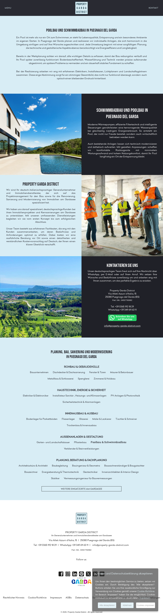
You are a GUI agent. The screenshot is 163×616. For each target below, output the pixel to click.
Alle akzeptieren (107, 605)
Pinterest (81, 574)
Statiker (55, 478)
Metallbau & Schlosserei (61, 378)
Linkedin (74, 574)
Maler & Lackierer (101, 419)
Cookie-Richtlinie (146, 591)
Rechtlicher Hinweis (13, 597)
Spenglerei (83, 378)
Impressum (56, 597)
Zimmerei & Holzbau (104, 378)
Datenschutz (82, 597)
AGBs (69, 597)
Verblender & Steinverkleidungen (81, 448)
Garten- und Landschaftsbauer (53, 442)
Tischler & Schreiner (126, 419)
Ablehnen (127, 605)
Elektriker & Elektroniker (35, 395)
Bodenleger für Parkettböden (41, 419)
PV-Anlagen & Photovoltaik (125, 395)
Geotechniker (90, 472)
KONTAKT (153, 8)
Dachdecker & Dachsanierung (69, 372)
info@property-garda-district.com (122, 325)
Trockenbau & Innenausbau (81, 425)
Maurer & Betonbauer (121, 372)
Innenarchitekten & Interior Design (120, 472)
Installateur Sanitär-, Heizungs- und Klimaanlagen (79, 395)
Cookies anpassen (145, 605)
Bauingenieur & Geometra (86, 465)
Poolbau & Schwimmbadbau (108, 442)
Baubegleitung (60, 465)
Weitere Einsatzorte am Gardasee (81, 488)
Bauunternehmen (39, 372)
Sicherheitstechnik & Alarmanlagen (81, 402)
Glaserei (83, 419)
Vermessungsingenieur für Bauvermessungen (88, 478)
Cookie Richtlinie (37, 597)
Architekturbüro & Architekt (33, 465)
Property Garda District (81, 8)
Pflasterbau (80, 442)
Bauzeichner (31, 472)
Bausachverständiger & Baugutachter (124, 465)
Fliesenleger (68, 419)
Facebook (61, 574)
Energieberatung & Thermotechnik (60, 472)
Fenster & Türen (97, 372)
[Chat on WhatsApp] (122, 317)
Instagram (67, 574)
